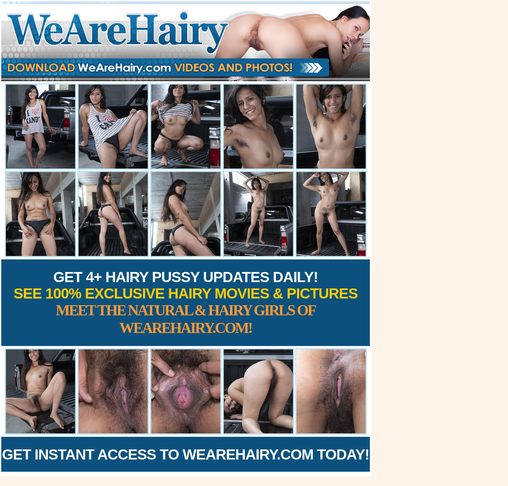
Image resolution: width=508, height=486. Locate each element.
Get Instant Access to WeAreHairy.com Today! (185, 454)
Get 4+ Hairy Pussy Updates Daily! (185, 302)
